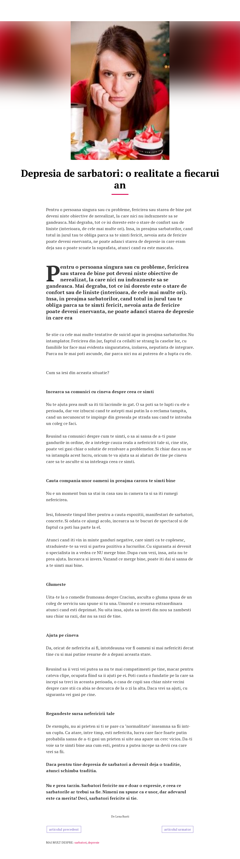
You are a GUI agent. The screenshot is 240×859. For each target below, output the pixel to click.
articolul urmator (177, 829)
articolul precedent (64, 829)
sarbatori (80, 842)
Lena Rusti (122, 816)
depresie (93, 842)
